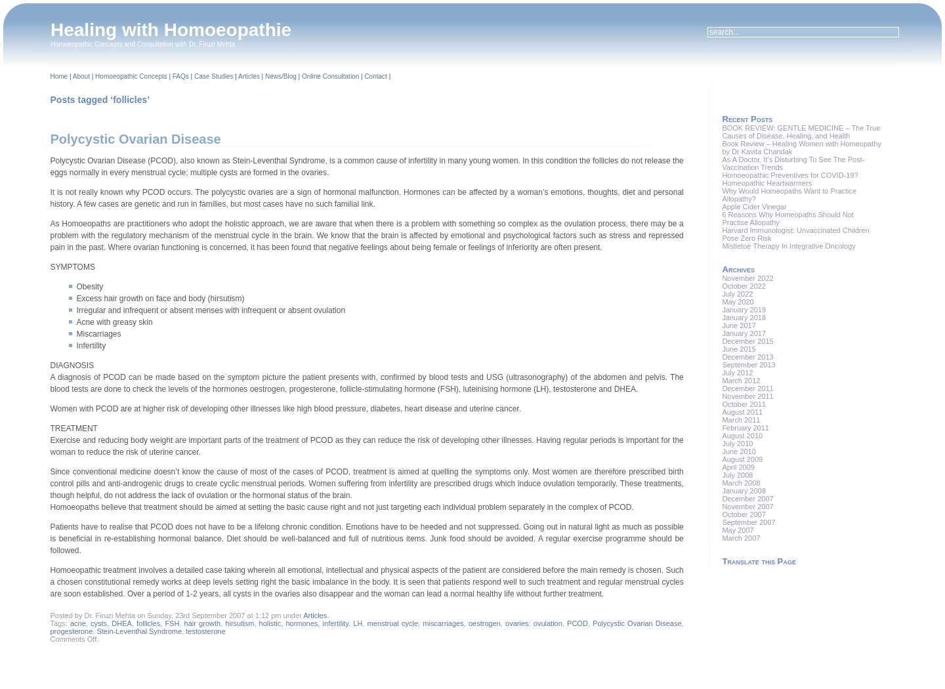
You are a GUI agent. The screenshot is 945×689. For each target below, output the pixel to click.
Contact (375, 76)
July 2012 (737, 373)
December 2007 (747, 499)
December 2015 (747, 341)
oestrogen (485, 623)
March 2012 (741, 381)
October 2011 (744, 404)
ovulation (548, 623)
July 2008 (737, 475)
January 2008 (744, 491)
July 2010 (737, 444)
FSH (172, 623)
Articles (249, 76)
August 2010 (742, 436)
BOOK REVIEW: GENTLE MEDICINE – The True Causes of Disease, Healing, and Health (801, 132)
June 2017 (738, 325)
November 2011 (747, 396)
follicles (148, 623)
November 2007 (747, 507)
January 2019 (744, 310)
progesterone (72, 631)
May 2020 (737, 302)
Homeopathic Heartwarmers (767, 183)
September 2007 (748, 522)
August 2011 (742, 412)
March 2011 (741, 420)
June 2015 (738, 349)
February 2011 (745, 428)
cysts (99, 623)
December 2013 (747, 357)
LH (357, 623)
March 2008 (741, 483)
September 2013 (748, 365)
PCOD (577, 623)
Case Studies (213, 76)
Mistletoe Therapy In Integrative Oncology (788, 246)
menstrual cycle (393, 623)
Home (59, 76)
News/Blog (281, 76)
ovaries (516, 623)
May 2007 (737, 530)
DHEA (122, 623)
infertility (336, 623)
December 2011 (747, 388)
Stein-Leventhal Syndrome (139, 631)
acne (78, 623)
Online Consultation (330, 76)
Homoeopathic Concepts (131, 76)
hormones (301, 623)
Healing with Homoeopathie (171, 30)
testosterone (206, 631)
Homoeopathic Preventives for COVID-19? (790, 175)
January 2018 (744, 318)
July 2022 (737, 294)
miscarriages (443, 623)
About (81, 76)
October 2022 (744, 286)
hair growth (202, 623)
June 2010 (738, 451)
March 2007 (741, 538)
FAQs (181, 76)
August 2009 (742, 459)
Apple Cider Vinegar (754, 207)
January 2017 (744, 333)
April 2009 (738, 467)
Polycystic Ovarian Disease (136, 139)
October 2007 (744, 514)
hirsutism (239, 623)
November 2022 (747, 278)
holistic (270, 623)
